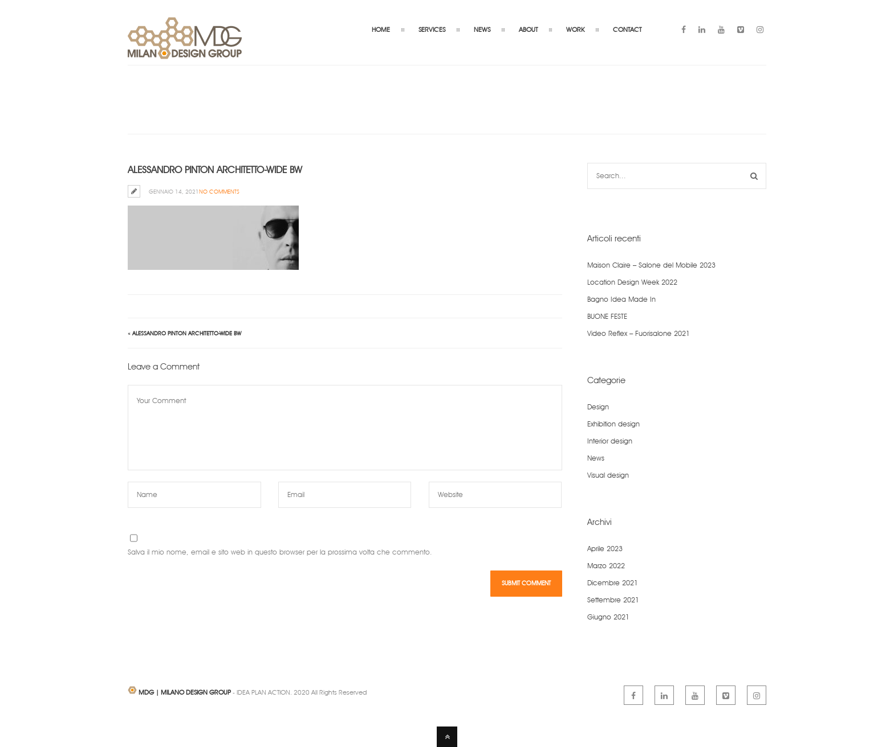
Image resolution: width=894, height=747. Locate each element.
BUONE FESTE (607, 316)
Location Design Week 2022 (632, 282)
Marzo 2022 (606, 565)
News (595, 458)
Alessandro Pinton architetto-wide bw (186, 333)
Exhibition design (613, 424)
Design (598, 407)
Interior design (609, 441)
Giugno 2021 (608, 617)
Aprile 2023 (605, 548)
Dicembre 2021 (612, 582)
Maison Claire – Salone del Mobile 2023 (651, 265)
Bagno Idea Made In (621, 299)
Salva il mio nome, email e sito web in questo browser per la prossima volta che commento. (280, 552)
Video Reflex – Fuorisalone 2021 (638, 333)
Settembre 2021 (613, 600)
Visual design (608, 475)
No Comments (219, 191)
